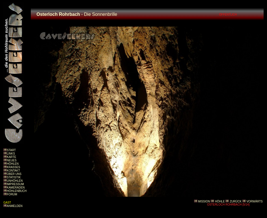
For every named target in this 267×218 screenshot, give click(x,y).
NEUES (11, 160)
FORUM (12, 194)
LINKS (11, 153)
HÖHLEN (13, 163)
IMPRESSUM (15, 184)
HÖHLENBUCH (17, 191)
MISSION (204, 201)
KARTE (11, 157)
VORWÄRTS (254, 201)
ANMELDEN (15, 206)
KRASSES (13, 167)
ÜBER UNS (14, 174)
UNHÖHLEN (15, 180)
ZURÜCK (236, 201)
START (11, 150)
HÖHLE (220, 201)
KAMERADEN (16, 187)
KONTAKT (13, 170)
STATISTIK (14, 177)
